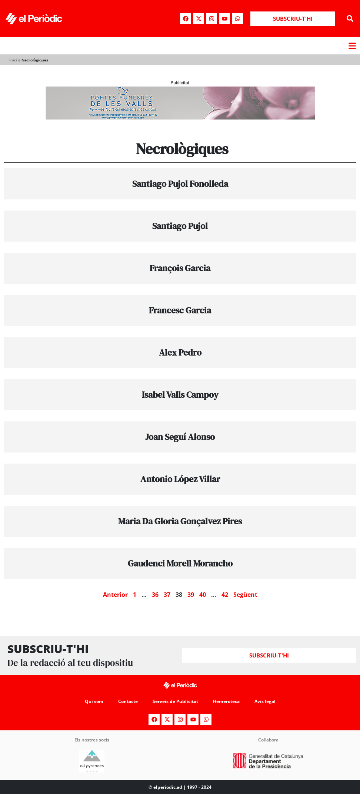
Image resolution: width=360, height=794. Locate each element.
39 (190, 595)
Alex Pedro (180, 352)
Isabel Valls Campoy (180, 394)
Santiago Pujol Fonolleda (180, 184)
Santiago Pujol (180, 226)
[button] (350, 19)
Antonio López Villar (180, 479)
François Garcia (180, 268)
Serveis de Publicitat (175, 701)
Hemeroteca (226, 701)
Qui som (94, 701)
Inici (13, 60)
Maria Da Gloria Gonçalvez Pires (180, 521)
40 (202, 595)
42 (224, 595)
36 (155, 595)
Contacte (128, 701)
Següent (245, 595)
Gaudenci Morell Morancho (180, 563)
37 (167, 595)
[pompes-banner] (180, 117)
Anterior (115, 595)
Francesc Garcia (180, 310)
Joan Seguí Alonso (180, 437)
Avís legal (265, 701)
